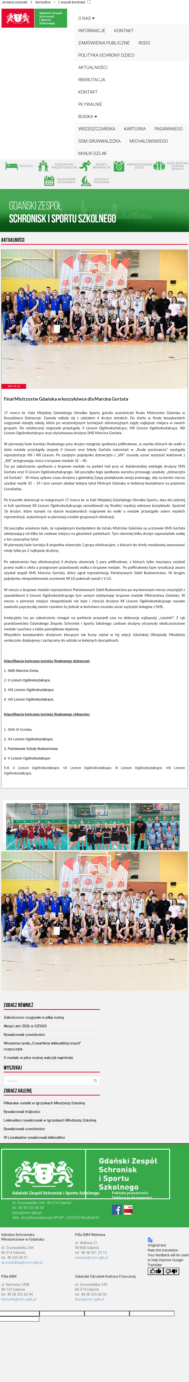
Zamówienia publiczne (104, 42)
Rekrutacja (91, 79)
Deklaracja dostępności (132, 1197)
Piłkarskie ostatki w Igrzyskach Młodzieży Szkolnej (44, 1103)
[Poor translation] (171, 1271)
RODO (144, 42)
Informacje (91, 30)
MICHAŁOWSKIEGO (148, 141)
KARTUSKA (135, 128)
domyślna (43, 2)
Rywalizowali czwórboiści (24, 1034)
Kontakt (124, 30)
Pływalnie (90, 104)
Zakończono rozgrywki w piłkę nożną (34, 1017)
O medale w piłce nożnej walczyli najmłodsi (38, 1058)
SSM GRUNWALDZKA (99, 141)
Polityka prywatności (130, 1193)
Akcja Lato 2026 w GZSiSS (25, 1026)
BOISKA (88, 116)
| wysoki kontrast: (74, 2)
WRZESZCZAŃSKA (96, 128)
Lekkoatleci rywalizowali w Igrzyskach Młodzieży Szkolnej (50, 1120)
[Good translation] (155, 1271)
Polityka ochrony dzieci (106, 55)
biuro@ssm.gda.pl (26, 1212)
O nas (87, 18)
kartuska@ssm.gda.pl (18, 1299)
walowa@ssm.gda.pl (91, 1257)
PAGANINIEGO (169, 128)
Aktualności (93, 67)
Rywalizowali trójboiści (22, 1112)
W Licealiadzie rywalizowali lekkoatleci (34, 1137)
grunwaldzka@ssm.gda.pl (21, 1262)
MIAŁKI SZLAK (92, 153)
